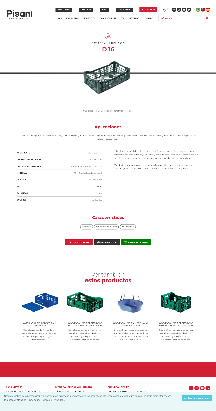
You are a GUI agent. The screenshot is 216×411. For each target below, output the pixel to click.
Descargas (86, 10)
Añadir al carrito (136, 242)
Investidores (64, 10)
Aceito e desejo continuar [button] (197, 398)
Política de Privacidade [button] (53, 400)
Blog (104, 10)
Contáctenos (124, 10)
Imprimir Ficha (107, 242)
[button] (179, 398)
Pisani (58, 20)
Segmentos (89, 20)
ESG (122, 18)
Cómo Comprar (108, 18)
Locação (148, 18)
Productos (72, 20)
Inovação (134, 18)
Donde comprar (79, 242)
